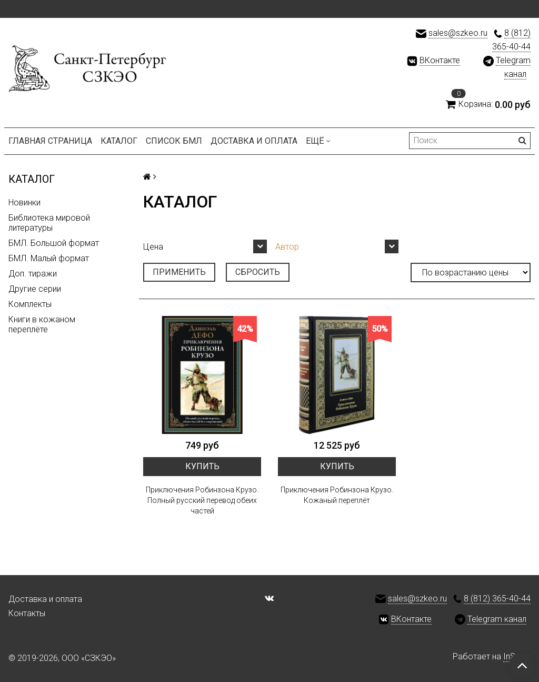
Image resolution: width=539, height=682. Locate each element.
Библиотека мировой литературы (49, 223)
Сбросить (257, 272)
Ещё (318, 141)
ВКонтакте (440, 60)
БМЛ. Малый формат (48, 258)
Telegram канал (496, 619)
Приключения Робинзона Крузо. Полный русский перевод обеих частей (202, 500)
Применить (179, 272)
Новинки (24, 202)
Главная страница (50, 141)
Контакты (26, 613)
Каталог (119, 141)
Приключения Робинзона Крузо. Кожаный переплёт (337, 495)
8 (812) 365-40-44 (497, 599)
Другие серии (34, 289)
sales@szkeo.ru (457, 33)
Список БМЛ (174, 141)
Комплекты (30, 304)
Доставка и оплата (254, 141)
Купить (202, 466)
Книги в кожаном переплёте (41, 324)
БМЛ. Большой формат (53, 243)
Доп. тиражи (32, 274)
